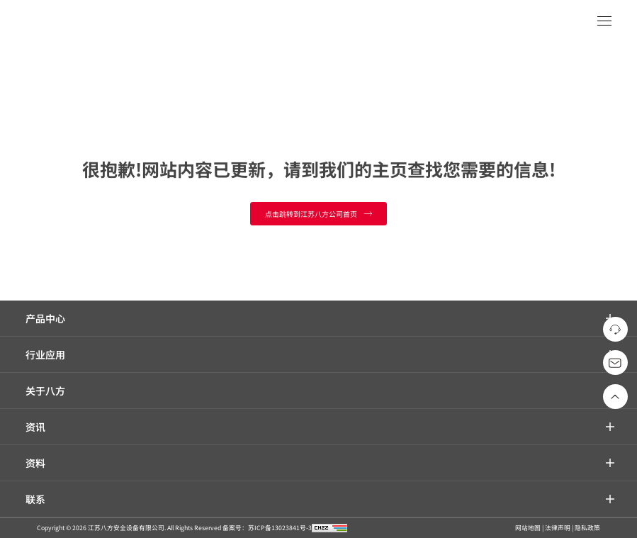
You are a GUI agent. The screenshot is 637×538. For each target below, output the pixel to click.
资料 (35, 463)
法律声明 (557, 527)
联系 (35, 499)
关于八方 (45, 390)
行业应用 (45, 354)
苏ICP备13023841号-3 (280, 527)
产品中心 (45, 318)
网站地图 (528, 527)
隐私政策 (587, 527)
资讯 (35, 427)
